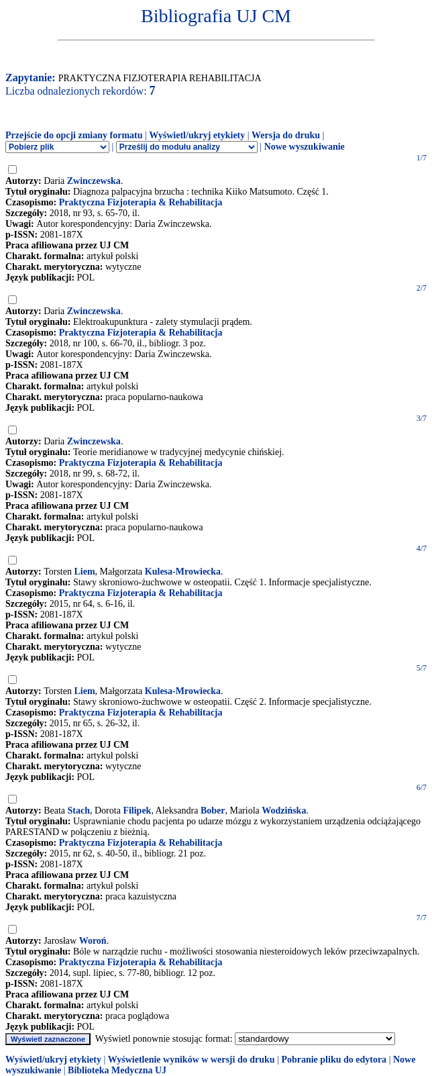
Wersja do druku (286, 135)
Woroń (93, 941)
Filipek (137, 810)
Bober (213, 810)
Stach (79, 810)
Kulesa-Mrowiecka (183, 572)
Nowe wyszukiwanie (304, 147)
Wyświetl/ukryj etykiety (197, 135)
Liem (84, 572)
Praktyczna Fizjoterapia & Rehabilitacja (141, 202)
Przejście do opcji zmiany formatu (74, 135)
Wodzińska (284, 810)
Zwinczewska (94, 181)
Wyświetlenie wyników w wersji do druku (191, 1060)
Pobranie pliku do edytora (333, 1060)
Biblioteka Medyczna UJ (117, 1070)
